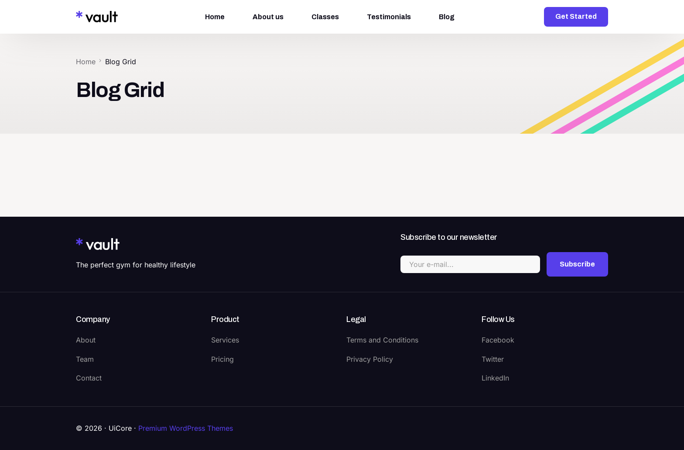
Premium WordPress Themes (185, 428)
